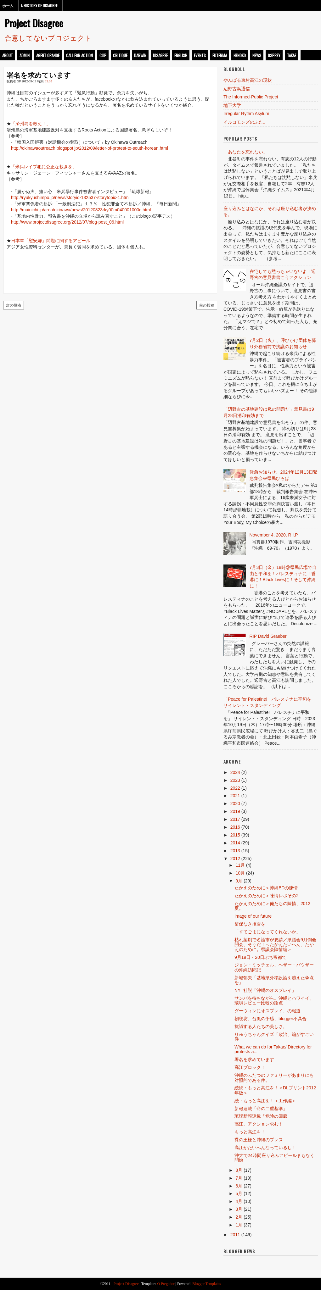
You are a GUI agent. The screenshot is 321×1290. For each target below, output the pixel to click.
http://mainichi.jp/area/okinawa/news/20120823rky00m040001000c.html (81, 209)
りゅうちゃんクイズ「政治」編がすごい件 (274, 1037)
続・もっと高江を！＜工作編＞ (265, 1100)
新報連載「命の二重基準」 (260, 1108)
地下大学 (232, 105)
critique (120, 55)
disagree (160, 55)
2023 (235, 780)
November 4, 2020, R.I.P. (274, 534)
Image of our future (253, 916)
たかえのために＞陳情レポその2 (266, 895)
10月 (240, 873)
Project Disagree (34, 23)
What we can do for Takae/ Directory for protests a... (273, 1049)
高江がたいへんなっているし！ (265, 1147)
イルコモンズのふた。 (245, 122)
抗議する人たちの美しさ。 (260, 1026)
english (180, 55)
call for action (79, 55)
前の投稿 (206, 305)
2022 (235, 788)
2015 (235, 834)
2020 (235, 803)
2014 (235, 842)
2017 (235, 819)
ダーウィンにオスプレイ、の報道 (267, 1010)
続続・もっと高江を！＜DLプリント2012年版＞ (275, 1090)
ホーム (8, 5)
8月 (238, 1170)
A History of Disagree (39, 5)
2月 (238, 1217)
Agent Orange (47, 55)
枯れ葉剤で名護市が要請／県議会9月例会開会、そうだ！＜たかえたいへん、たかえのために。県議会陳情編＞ (275, 944)
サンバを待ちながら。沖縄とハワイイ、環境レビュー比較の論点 (274, 1000)
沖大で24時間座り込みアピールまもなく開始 (274, 1158)
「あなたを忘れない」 (245, 151)
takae (291, 55)
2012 (235, 858)
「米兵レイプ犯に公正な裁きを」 (44, 166)
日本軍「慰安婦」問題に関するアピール (50, 240)
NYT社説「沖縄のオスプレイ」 (265, 990)
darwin (140, 55)
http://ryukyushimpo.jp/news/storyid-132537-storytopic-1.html (70, 197)
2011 (235, 1234)
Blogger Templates (206, 1284)
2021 (235, 795)
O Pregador (166, 1284)
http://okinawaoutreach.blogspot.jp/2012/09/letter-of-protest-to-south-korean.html (89, 148)
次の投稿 (13, 305)
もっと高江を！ (249, 1131)
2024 (235, 772)
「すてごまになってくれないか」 (267, 931)
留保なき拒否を (249, 923)
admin (25, 55)
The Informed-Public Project (250, 96)
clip (102, 55)
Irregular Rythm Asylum (246, 113)
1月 (238, 1224)
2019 (235, 811)
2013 (235, 850)
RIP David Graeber (268, 636)
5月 (238, 1193)
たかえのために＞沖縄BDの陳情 (266, 887)
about (7, 55)
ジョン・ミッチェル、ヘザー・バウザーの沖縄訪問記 (274, 967)
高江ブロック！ (249, 1067)
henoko (240, 55)
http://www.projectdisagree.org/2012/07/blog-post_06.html (67, 222)
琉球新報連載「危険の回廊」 (263, 1116)
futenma (219, 55)
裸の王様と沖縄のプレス (258, 1139)
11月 (240, 865)
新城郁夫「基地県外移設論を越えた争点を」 (274, 980)
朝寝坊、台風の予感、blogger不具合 (270, 1018)
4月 (238, 1201)
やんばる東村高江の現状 (247, 80)
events (200, 55)
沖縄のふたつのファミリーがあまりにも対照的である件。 (274, 1077)
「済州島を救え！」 (31, 123)
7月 (238, 1178)
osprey (274, 55)
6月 (238, 1185)
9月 (238, 880)
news (256, 55)
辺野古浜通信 (236, 88)
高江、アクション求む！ (258, 1123)
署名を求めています (39, 75)
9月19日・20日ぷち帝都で (260, 957)
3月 (238, 1209)
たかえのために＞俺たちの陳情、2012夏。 (272, 906)
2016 (235, 827)
